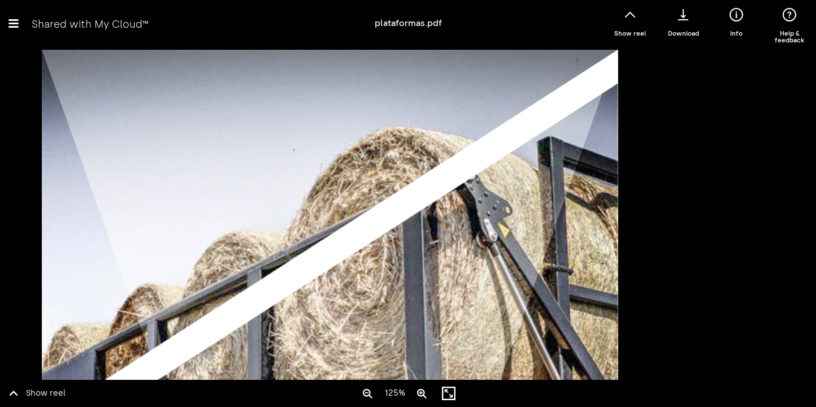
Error (408, 213)
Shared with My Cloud (90, 24)
